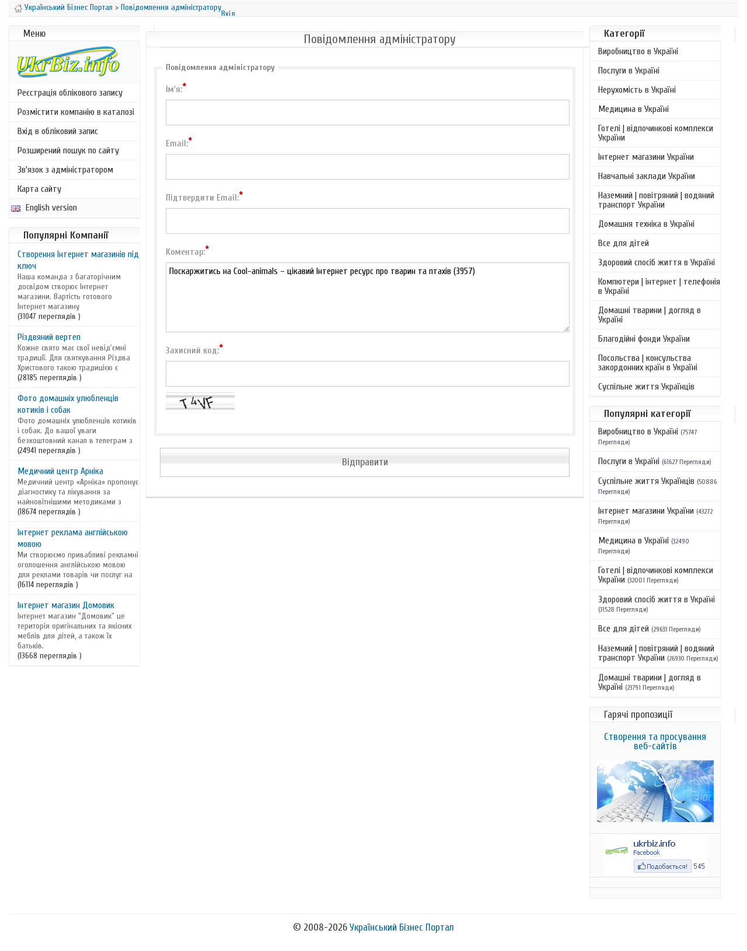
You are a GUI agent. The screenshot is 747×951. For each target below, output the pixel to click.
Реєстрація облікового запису (70, 92)
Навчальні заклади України (646, 176)
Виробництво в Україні (638, 51)
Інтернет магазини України (646, 157)
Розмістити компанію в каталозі (76, 112)
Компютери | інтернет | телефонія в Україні (659, 286)
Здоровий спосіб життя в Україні (656, 262)
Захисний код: (194, 350)
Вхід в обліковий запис (58, 131)
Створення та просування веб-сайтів (655, 741)
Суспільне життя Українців (646, 386)
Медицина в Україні (633, 109)
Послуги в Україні (628, 70)
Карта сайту (39, 189)
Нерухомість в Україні (637, 90)
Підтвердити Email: (204, 197)
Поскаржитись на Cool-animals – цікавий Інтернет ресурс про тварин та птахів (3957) (368, 297)
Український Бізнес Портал (69, 7)
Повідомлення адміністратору (171, 7)
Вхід (228, 14)
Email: (179, 143)
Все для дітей (623, 243)
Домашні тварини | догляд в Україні (649, 315)
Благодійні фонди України (644, 339)
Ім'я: (176, 88)
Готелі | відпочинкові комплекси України (655, 133)
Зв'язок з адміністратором (65, 169)
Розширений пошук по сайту (68, 150)
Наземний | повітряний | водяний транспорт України (656, 200)
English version (44, 207)
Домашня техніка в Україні (646, 224)
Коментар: (187, 251)
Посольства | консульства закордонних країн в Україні (647, 363)
